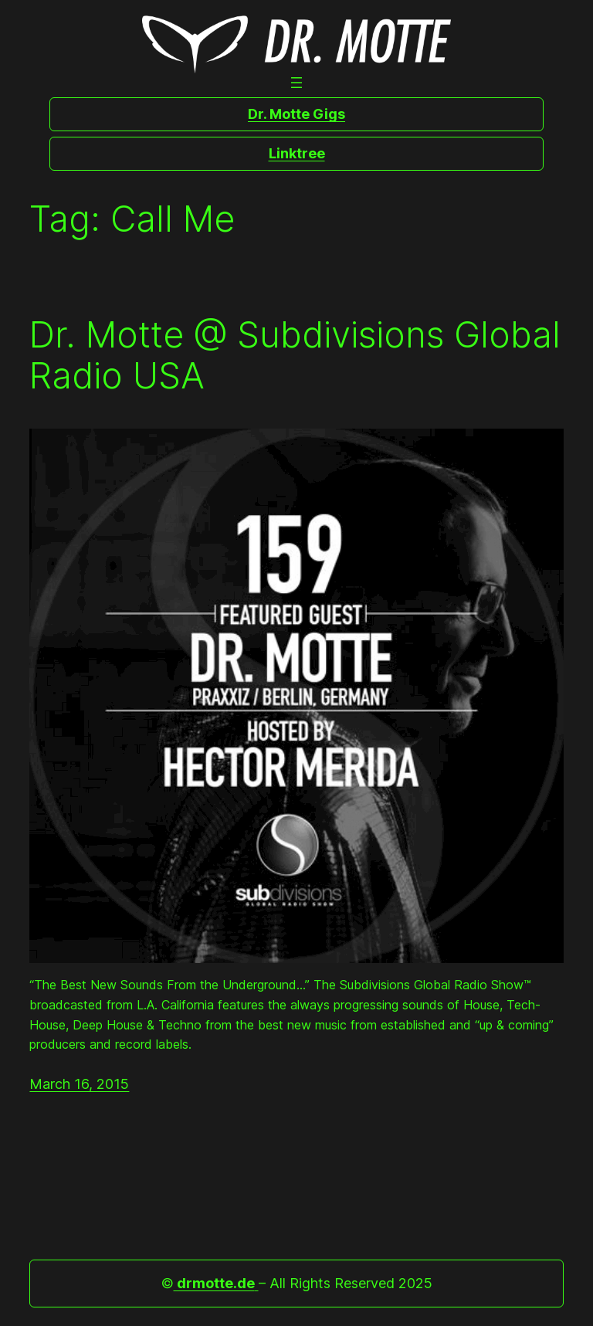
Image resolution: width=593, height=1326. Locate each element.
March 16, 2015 (79, 1084)
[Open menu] (296, 82)
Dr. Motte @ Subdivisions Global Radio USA (295, 355)
